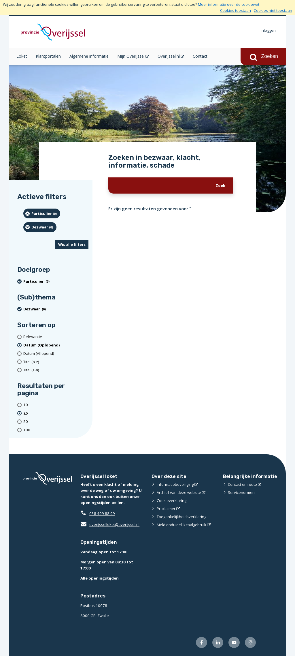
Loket (21, 56)
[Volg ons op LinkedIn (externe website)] (218, 642)
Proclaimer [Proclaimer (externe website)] (166, 508)
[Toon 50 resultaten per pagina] (55, 421)
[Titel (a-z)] (55, 362)
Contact (200, 56)
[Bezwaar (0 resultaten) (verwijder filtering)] (39, 227)
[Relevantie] (55, 337)
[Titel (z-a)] (55, 370)
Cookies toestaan (235, 10)
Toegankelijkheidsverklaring (181, 516)
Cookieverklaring (171, 500)
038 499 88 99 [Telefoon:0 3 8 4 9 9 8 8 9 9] (102, 513)
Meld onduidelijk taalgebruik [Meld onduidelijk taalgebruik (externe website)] (181, 524)
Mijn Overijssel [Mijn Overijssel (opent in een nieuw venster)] (131, 56)
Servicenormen (241, 492)
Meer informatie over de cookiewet (228, 4)
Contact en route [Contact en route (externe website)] (242, 484)
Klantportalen (48, 56)
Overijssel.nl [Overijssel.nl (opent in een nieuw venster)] (169, 56)
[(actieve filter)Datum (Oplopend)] (55, 345)
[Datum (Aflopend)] (55, 353)
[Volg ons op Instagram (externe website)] (250, 642)
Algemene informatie (89, 56)
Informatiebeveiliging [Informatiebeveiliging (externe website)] (175, 484)
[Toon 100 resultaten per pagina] (55, 430)
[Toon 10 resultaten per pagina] (55, 405)
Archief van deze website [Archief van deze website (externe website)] (179, 492)
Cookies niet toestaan (273, 10)
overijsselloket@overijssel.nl (109, 524)
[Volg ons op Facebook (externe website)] (201, 642)
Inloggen (268, 30)
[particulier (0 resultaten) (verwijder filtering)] (41, 213)
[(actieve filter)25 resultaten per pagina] (55, 413)
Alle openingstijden (99, 578)
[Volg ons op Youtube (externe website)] (234, 642)
